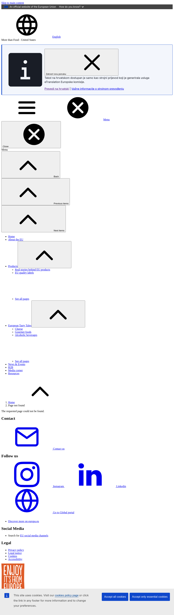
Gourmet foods (23, 337)
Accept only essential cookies (150, 596)
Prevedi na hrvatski (57, 94)
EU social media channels (34, 547)
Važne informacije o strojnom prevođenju (97, 94)
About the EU (15, 245)
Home (11, 242)
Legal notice (15, 564)
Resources (13, 379)
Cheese (19, 334)
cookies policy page (67, 595)
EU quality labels (24, 278)
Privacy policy (16, 561)
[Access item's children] (44, 260)
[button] (31, 42)
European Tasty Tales (19, 331)
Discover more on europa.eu (23, 532)
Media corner (15, 376)
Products (13, 272)
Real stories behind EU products (32, 275)
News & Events (16, 370)
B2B (10, 373)
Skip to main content (12, 2)
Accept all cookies (115, 596)
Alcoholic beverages (26, 340)
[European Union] (16, 16)
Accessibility (15, 570)
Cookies (12, 567)
